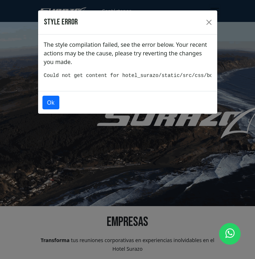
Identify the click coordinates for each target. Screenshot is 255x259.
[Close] (209, 22)
